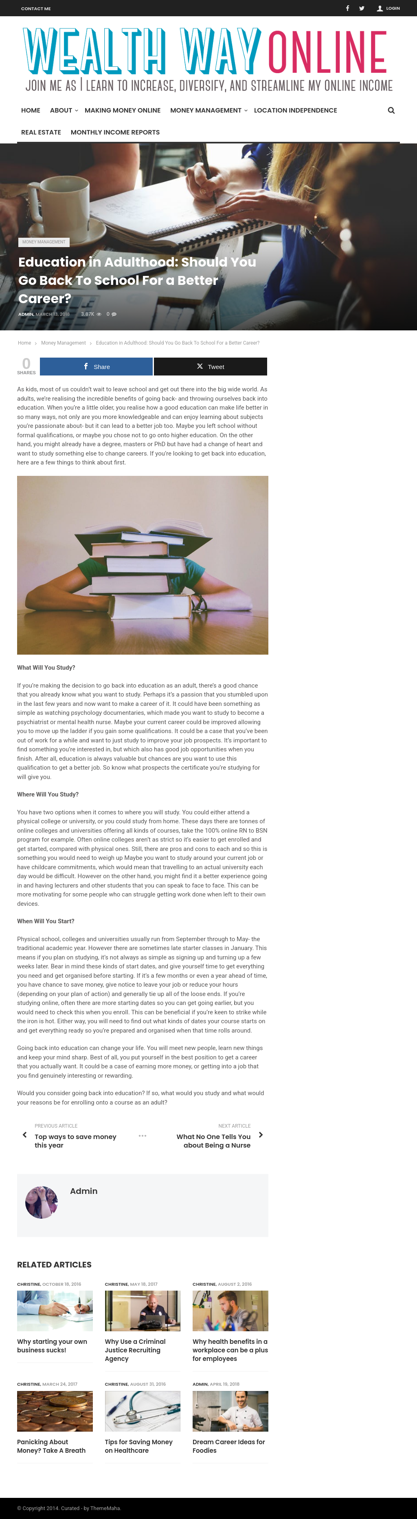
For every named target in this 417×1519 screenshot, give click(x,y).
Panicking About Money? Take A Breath (51, 1446)
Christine (28, 1284)
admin (25, 314)
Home (30, 110)
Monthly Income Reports (115, 132)
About (63, 110)
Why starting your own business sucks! (52, 1345)
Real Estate (41, 132)
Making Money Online (122, 110)
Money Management (208, 110)
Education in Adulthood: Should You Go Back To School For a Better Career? (178, 343)
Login (393, 8)
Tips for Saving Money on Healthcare (139, 1446)
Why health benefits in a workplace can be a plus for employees (230, 1350)
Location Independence (295, 110)
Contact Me (36, 8)
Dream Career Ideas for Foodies (229, 1446)
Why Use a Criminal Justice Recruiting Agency (135, 1350)
